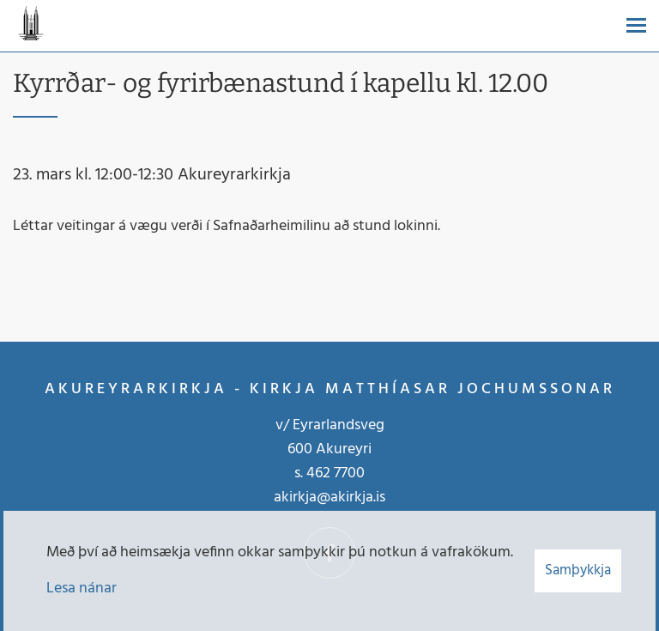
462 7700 (335, 473)
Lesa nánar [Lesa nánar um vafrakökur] (81, 588)
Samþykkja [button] (578, 570)
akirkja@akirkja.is (329, 497)
